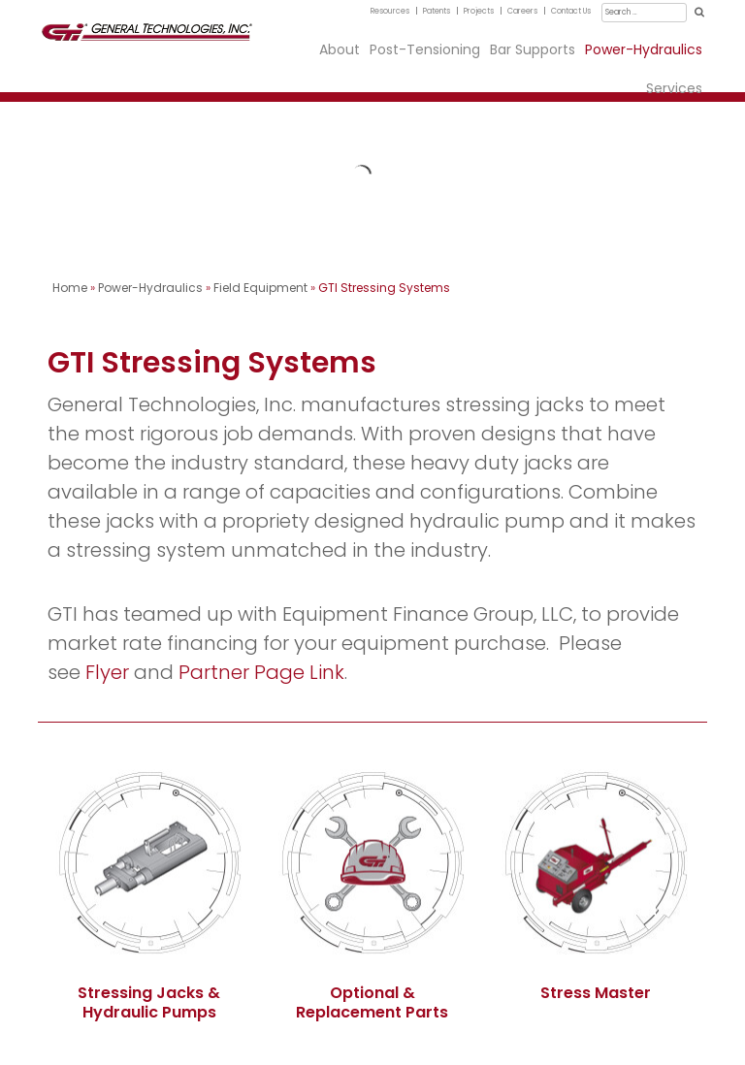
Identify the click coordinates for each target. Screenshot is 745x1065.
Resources (390, 11)
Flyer (107, 672)
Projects (479, 11)
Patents (436, 11)
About (339, 49)
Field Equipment (260, 287)
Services (674, 88)
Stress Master (595, 993)
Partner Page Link (261, 672)
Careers (522, 11)
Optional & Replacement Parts (372, 1002)
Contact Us (571, 11)
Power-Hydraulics (643, 49)
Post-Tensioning (425, 49)
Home (69, 287)
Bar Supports (532, 49)
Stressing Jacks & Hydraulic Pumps (149, 1002)
